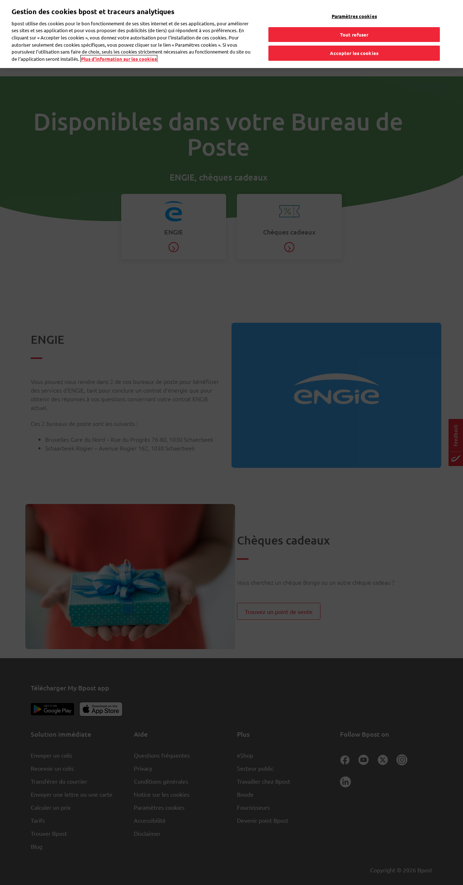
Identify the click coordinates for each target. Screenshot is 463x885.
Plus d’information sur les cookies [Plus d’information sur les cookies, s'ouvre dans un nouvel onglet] (119, 45)
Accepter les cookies (354, 39)
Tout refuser (354, 20)
